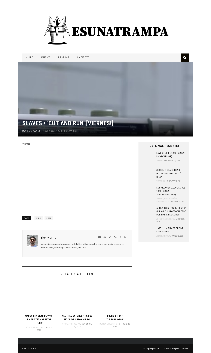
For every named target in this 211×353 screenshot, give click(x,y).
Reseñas (63, 57)
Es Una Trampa (162, 349)
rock (48, 218)
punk (38, 218)
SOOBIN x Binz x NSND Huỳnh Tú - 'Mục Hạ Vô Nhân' (168, 173)
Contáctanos (29, 349)
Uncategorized (162, 201)
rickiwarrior (71, 131)
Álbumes (159, 161)
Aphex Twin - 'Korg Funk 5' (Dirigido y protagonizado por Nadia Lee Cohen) (171, 211)
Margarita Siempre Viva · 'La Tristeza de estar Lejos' (39, 319)
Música (45, 57)
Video (29, 57)
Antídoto (83, 57)
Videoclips (36, 131)
